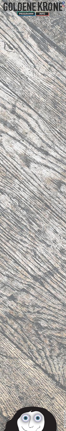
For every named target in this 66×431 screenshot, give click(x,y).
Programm (26, 13)
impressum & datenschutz (64, 419)
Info (42, 13)
